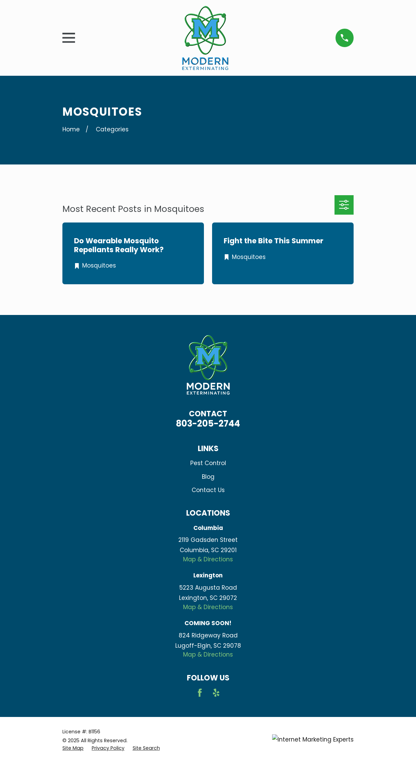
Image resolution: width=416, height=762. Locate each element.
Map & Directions (208, 559)
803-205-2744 (208, 423)
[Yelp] (216, 693)
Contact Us (208, 490)
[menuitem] (73, 748)
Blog (208, 477)
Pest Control (208, 463)
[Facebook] (200, 693)
